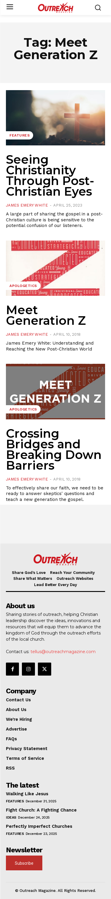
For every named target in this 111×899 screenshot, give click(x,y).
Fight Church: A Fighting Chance (41, 810)
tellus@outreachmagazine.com (63, 651)
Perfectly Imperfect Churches (39, 826)
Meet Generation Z (46, 315)
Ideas (11, 817)
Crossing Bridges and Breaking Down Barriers (54, 449)
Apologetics (23, 286)
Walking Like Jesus (27, 793)
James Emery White (27, 205)
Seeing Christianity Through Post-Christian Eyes (50, 175)
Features (19, 135)
